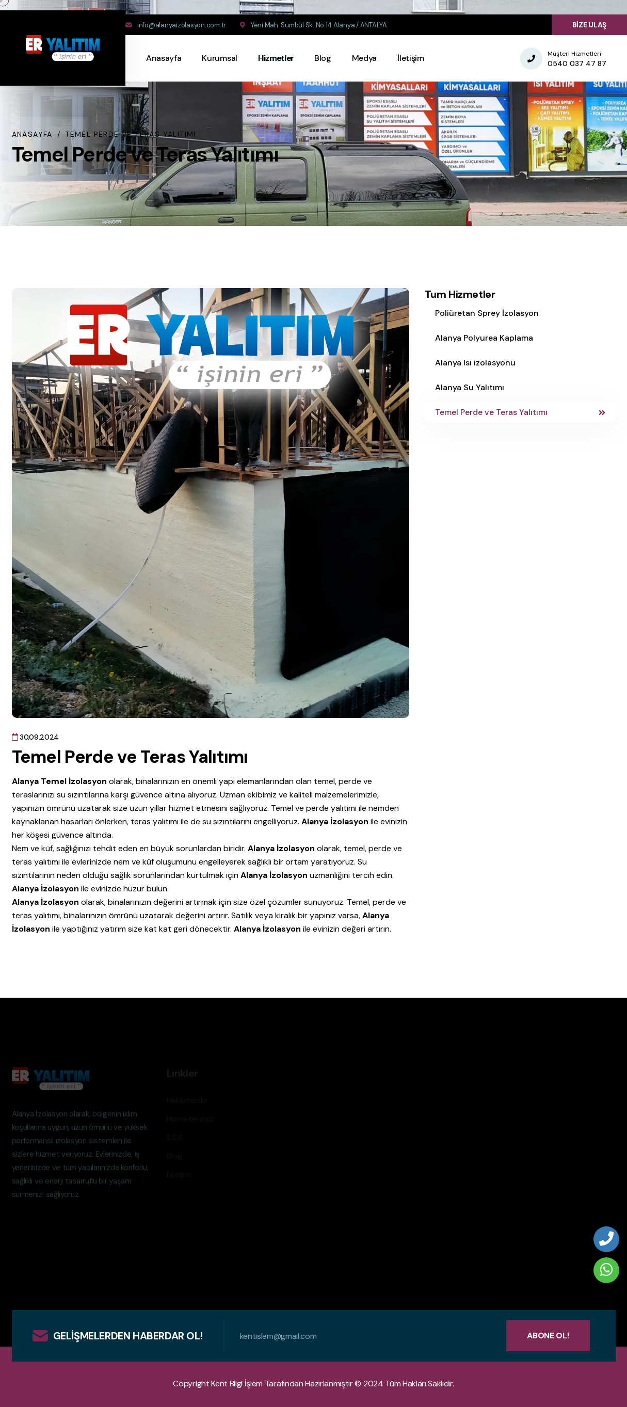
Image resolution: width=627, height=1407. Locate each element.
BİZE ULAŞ (589, 24)
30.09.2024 (35, 737)
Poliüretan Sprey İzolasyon (487, 313)
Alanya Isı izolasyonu (475, 362)
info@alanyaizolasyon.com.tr (181, 25)
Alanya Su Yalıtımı (469, 387)
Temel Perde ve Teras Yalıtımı (520, 412)
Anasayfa (163, 58)
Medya (364, 58)
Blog (322, 58)
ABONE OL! (548, 1335)
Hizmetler (276, 58)
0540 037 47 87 (577, 63)
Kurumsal (219, 58)
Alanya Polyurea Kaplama (484, 337)
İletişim (410, 58)
